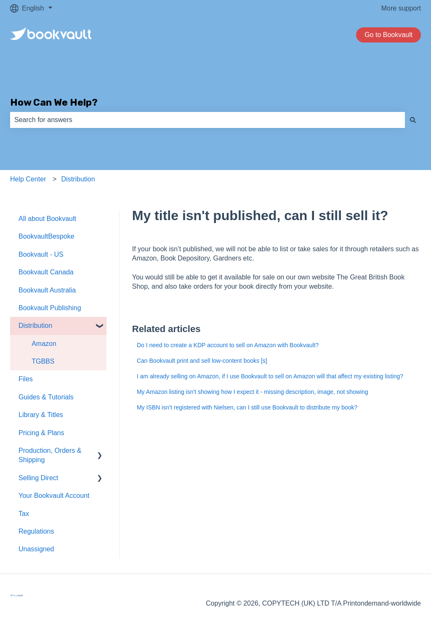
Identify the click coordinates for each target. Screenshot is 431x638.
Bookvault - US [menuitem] (41, 254)
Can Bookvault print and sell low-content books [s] (202, 360)
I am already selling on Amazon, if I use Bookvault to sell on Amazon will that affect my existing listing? (270, 376)
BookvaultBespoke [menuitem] (46, 236)
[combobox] (207, 120)
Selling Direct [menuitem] (38, 477)
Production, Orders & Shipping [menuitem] (50, 455)
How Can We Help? (54, 102)
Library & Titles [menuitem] (41, 414)
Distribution (78, 179)
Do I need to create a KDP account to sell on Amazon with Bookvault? (228, 345)
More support (401, 8)
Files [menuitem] (26, 379)
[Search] (413, 120)
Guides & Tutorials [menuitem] (46, 397)
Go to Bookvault (388, 34)
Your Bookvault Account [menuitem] (54, 495)
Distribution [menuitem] (35, 325)
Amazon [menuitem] (44, 343)
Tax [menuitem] (24, 513)
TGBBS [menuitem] (43, 361)
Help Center (28, 179)
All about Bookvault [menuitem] (47, 218)
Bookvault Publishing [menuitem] (50, 307)
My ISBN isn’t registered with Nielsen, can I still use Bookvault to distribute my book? (247, 407)
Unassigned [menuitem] (36, 549)
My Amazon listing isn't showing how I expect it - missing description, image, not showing (252, 391)
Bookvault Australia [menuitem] (47, 290)
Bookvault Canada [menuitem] (46, 272)
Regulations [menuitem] (36, 531)
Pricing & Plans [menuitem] (41, 432)
